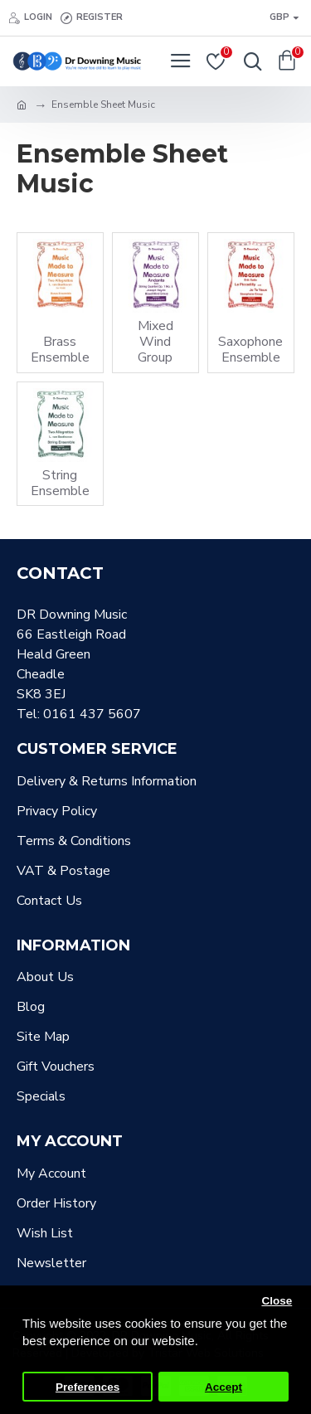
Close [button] (276, 1301)
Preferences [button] (87, 1387)
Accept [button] (223, 1387)
